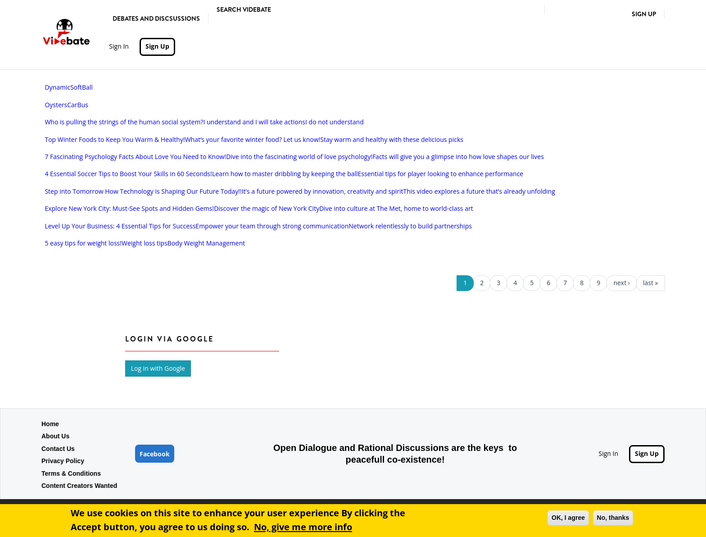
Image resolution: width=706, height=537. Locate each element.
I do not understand (334, 122)
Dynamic (57, 87)
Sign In (119, 46)
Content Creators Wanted (79, 485)
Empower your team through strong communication (271, 226)
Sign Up (644, 13)
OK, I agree (568, 517)
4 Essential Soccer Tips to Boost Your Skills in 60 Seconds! (128, 173)
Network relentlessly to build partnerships (410, 226)
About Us (55, 436)
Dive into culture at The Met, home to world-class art (396, 208)
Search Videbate (244, 9)
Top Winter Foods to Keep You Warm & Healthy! (115, 139)
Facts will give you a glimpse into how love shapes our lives (458, 156)
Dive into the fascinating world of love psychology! (299, 156)
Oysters (56, 104)
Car (72, 104)
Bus (82, 104)
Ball (87, 87)
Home (50, 424)
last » (650, 282)
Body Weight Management (206, 243)
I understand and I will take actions (254, 122)
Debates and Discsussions (156, 18)
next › (621, 282)
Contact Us (58, 448)
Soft (76, 87)
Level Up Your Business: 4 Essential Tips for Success (120, 226)
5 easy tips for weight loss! (83, 243)
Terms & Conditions (71, 473)
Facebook (155, 454)
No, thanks (613, 517)
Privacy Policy (62, 460)
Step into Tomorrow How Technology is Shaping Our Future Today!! (143, 191)
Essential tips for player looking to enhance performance (441, 173)
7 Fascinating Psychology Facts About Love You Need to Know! (135, 156)
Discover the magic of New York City (266, 208)
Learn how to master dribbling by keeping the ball (285, 173)
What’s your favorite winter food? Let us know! (253, 139)
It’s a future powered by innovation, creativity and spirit (322, 191)
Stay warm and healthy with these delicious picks (391, 139)
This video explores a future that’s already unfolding (479, 191)
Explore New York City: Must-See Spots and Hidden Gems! (129, 208)
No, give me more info (303, 526)
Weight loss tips (144, 243)
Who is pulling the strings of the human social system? (124, 122)
